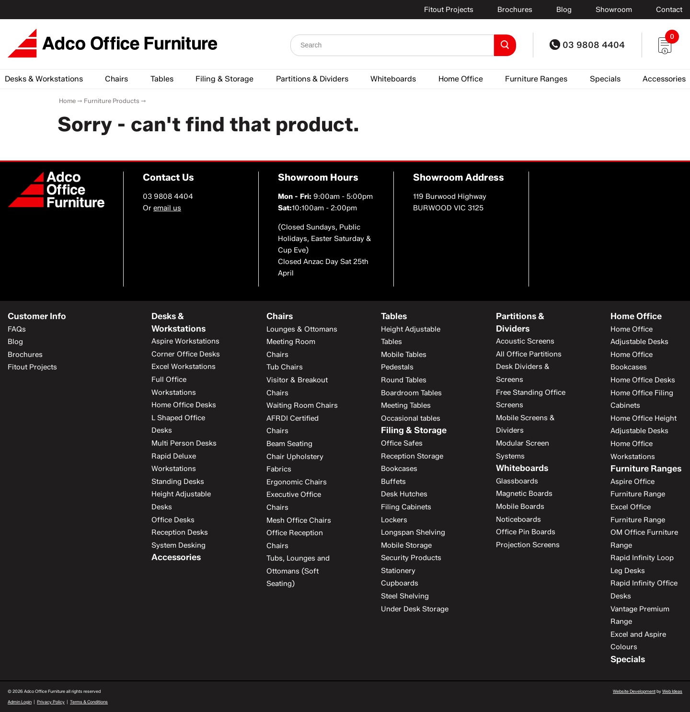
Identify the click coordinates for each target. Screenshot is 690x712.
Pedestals (397, 367)
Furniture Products (111, 100)
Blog (564, 9)
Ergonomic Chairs (296, 482)
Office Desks (173, 520)
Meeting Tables (406, 405)
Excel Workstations (183, 366)
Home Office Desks (183, 405)
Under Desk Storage (414, 609)
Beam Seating (289, 443)
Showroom (614, 9)
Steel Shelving (405, 596)
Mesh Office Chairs (298, 520)
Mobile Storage (406, 545)
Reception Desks (179, 532)
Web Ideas (672, 691)
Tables (161, 78)
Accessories (664, 78)
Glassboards (517, 481)
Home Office (460, 78)
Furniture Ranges (536, 78)
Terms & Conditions (89, 701)
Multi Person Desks (184, 443)
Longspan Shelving (413, 532)
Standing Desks (177, 481)
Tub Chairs (284, 367)
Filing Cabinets (406, 507)
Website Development (634, 691)
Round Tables (403, 380)
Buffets (393, 481)
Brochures (514, 9)
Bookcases (399, 468)
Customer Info (37, 316)
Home (67, 100)
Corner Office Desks (185, 354)
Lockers (394, 520)
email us (167, 208)
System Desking (178, 545)
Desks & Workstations (44, 78)
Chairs (116, 78)
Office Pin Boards (525, 532)
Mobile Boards (520, 506)
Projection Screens (528, 544)
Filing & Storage (224, 78)
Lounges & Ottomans (301, 329)
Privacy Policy (51, 701)
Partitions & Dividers (312, 78)
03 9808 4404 (587, 45)
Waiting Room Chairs (302, 405)
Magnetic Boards (524, 493)
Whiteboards (393, 78)
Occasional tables (410, 418)
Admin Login (20, 701)
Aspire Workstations (185, 341)
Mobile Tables (403, 354)
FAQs (17, 329)
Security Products (411, 557)
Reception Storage (412, 456)
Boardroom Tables (411, 393)
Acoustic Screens (525, 341)
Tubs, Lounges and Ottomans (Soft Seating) (298, 571)
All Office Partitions (529, 354)
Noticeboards (518, 519)
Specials (605, 78)
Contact (669, 9)
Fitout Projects (448, 9)
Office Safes (402, 443)
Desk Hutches (404, 494)
